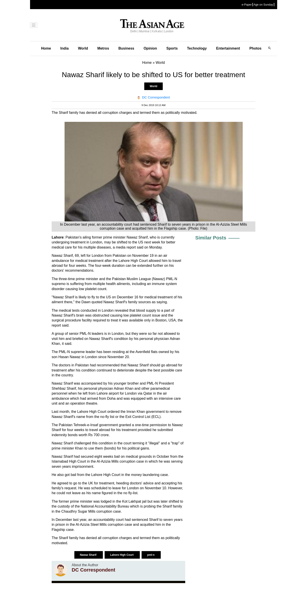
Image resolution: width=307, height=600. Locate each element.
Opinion (150, 48)
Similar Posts (210, 238)
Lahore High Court (122, 554)
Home (46, 48)
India (64, 48)
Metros (103, 48)
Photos (255, 48)
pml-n (151, 554)
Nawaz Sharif (88, 554)
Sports (172, 48)
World (83, 48)
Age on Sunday (263, 4)
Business (126, 48)
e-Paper (247, 4)
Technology (197, 48)
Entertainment (228, 48)
